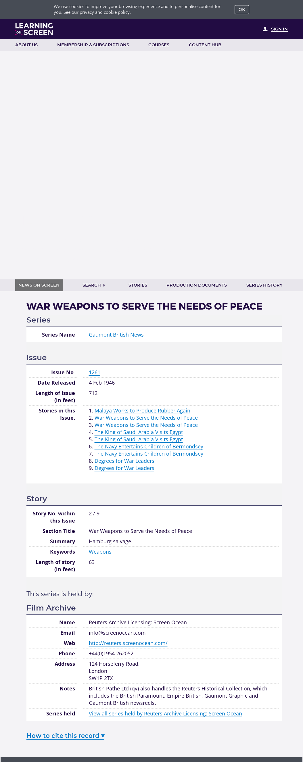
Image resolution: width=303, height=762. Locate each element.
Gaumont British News (116, 334)
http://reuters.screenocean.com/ (128, 643)
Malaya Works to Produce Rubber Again (142, 410)
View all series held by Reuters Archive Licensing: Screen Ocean (165, 713)
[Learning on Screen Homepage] (34, 29)
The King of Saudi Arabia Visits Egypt (139, 432)
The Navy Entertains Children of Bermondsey (149, 446)
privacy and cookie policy (105, 12)
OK (242, 9)
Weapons (100, 551)
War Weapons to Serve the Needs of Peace (146, 417)
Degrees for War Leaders (124, 460)
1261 (94, 372)
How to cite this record (65, 735)
